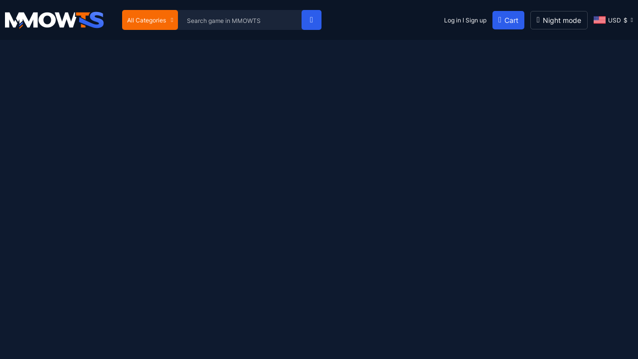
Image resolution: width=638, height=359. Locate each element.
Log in (452, 20)
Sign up (476, 20)
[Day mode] (559, 20)
